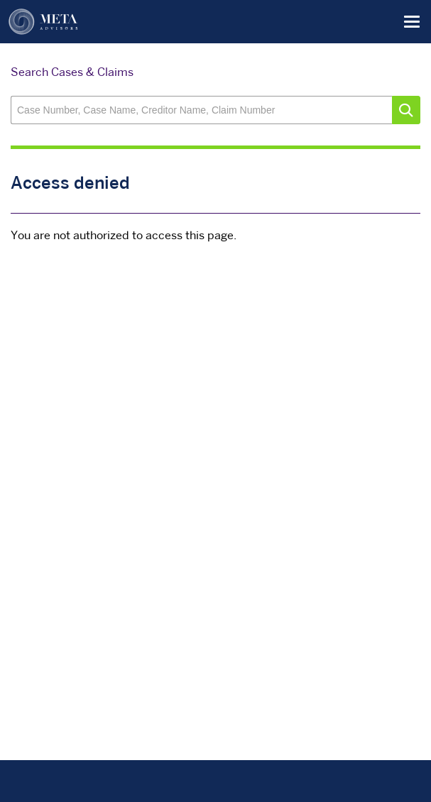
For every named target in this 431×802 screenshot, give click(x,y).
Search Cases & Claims (72, 73)
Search (406, 110)
